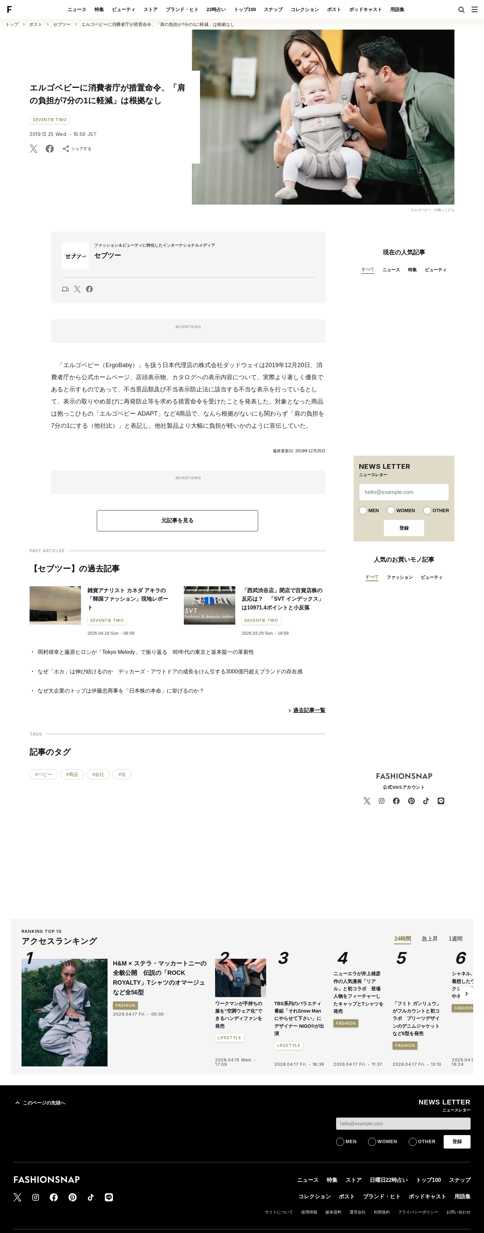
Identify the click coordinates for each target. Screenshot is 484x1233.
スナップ (273, 9)
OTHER (441, 510)
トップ (11, 24)
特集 (99, 9)
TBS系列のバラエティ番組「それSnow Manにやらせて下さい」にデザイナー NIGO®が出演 (299, 1018)
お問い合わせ (458, 1212)
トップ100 (245, 9)
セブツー (62, 24)
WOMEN (405, 510)
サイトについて (279, 1212)
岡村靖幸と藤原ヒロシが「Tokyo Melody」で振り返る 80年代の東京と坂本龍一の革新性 (146, 652)
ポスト (334, 9)
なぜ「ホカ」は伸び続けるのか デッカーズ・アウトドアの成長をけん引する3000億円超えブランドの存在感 (170, 671)
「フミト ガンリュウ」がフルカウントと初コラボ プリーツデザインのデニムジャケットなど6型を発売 (417, 1018)
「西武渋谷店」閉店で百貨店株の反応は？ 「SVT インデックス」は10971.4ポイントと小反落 (283, 599)
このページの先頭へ (39, 1103)
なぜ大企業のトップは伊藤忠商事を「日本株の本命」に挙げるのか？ (121, 691)
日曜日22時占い (389, 1180)
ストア (151, 9)
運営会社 (358, 1212)
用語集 (397, 9)
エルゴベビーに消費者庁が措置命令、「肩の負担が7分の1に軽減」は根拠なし (158, 24)
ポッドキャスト (365, 9)
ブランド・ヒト (182, 9)
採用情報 (309, 1212)
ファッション (400, 577)
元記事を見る (177, 520)
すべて (367, 269)
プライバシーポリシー (418, 1212)
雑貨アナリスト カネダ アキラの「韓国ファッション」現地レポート (127, 599)
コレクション (305, 9)
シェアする (76, 149)
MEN (373, 510)
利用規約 (382, 1212)
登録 (404, 528)
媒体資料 (333, 1212)
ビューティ (123, 9)
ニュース (77, 9)
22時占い (216, 9)
